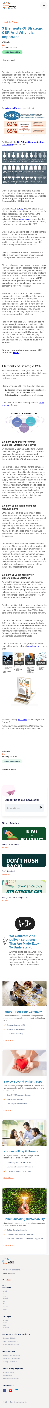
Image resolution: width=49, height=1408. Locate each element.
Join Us (4, 1302)
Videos (5, 1310)
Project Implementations (11, 1344)
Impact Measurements (10, 1341)
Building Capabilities (10, 1362)
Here (8, 1280)
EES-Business (6, 1326)
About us (5, 1292)
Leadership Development (11, 1358)
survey (20, 209)
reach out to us (35, 646)
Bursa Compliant (8, 1372)
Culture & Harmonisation (11, 1355)
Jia (3, 45)
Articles (5, 1306)
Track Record (5, 1297)
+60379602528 (9, 1273)
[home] (8, 5)
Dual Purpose (7, 1375)
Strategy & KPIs (5, 1321)
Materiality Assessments (11, 1379)
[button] (44, 5)
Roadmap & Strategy (10, 1338)
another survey (24, 219)
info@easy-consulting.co (13, 1270)
